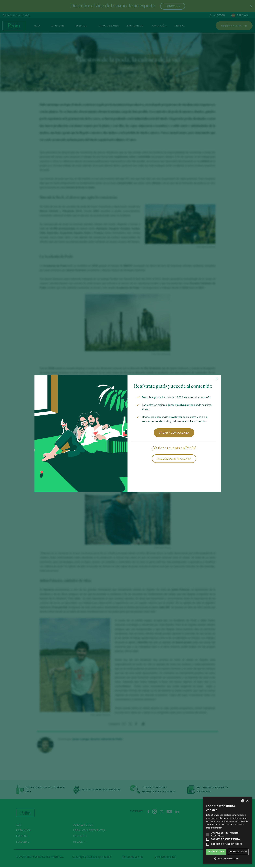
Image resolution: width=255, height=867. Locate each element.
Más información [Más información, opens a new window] (214, 827)
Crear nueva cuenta (174, 432)
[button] (227, 859)
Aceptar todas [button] (216, 851)
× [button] (247, 801)
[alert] (227, 830)
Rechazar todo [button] (238, 851)
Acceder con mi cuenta (174, 458)
